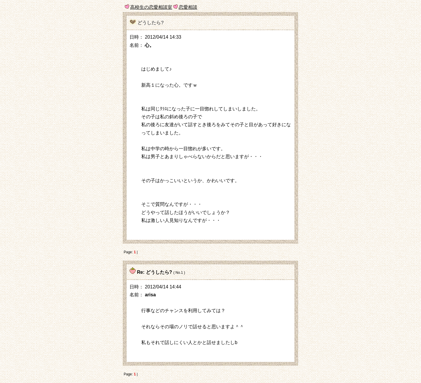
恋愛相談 (188, 7)
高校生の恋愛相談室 (151, 7)
